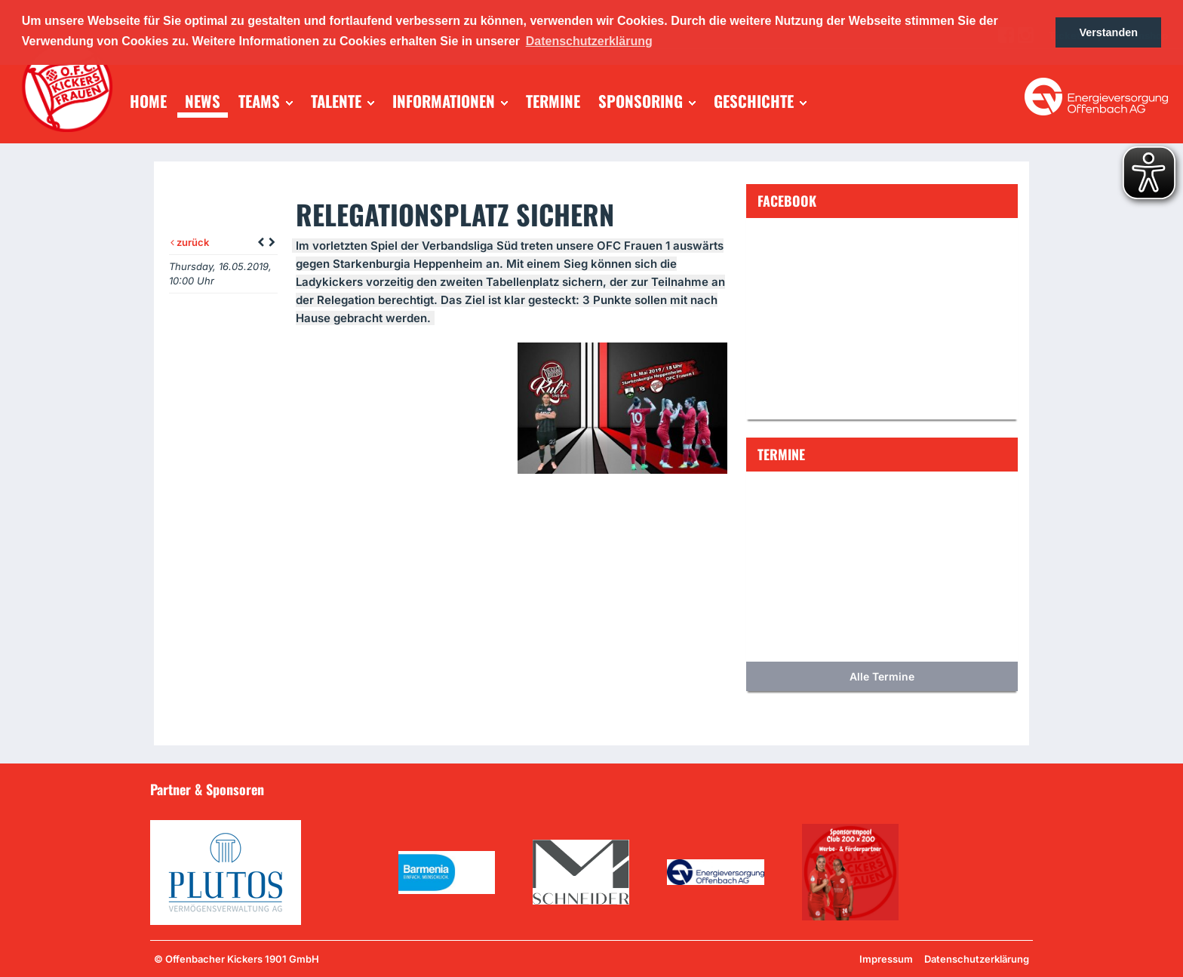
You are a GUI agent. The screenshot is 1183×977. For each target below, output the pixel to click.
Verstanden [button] (1108, 32)
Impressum (886, 959)
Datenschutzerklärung (976, 959)
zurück (190, 242)
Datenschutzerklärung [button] (589, 41)
